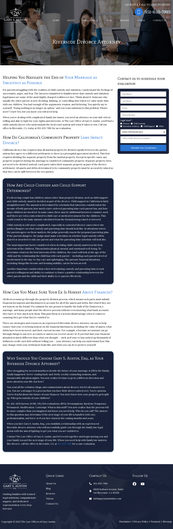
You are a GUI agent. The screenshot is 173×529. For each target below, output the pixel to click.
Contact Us (160, 20)
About (71, 20)
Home (56, 20)
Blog (109, 20)
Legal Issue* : (126, 120)
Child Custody (139, 123)
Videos (141, 20)
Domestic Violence (131, 126)
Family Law (90, 20)
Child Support (149, 126)
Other (161, 126)
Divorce (126, 123)
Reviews (124, 20)
